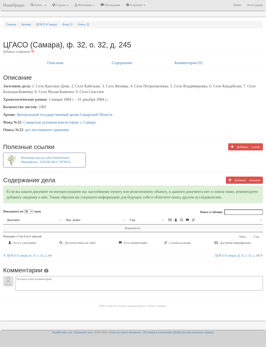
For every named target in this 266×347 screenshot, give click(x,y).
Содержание (122, 63)
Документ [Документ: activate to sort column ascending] (13, 220)
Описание (55, 63)
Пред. (242, 236)
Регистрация (255, 5)
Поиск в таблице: (231, 212)
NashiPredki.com (62, 332)
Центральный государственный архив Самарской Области (64, 114)
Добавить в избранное (18, 51)
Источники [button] (85, 5)
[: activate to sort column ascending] (214, 220)
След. (256, 236)
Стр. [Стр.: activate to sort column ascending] (132, 220)
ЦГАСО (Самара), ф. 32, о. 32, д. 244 (27, 255)
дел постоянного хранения (47, 130)
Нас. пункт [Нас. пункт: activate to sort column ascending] (73, 220)
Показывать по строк (22, 211)
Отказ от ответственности (125, 332)
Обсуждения (110, 5)
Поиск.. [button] (38, 5)
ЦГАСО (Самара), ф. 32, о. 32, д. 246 (239, 255)
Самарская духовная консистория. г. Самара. (59, 122)
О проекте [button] (135, 5)
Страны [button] (60, 5)
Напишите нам (83, 332)
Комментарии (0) (188, 63)
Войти (237, 5)
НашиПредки (13, 5)
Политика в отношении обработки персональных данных (178, 332)
